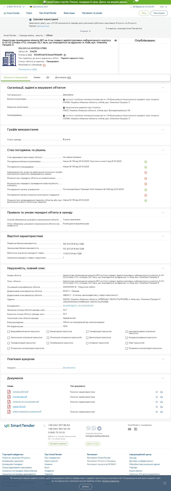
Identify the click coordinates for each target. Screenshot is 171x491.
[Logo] (11, 13)
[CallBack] (58, 444)
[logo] (19, 425)
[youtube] (129, 430)
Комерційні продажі (12, 464)
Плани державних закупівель (17, 467)
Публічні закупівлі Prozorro (16, 458)
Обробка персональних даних (144, 464)
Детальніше (43, 26)
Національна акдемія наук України (82, 107)
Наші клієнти (51, 461)
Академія (49, 471)
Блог (47, 467)
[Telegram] (99, 429)
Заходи (133, 458)
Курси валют (135, 471)
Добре (85, 486)
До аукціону (69, 368)
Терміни (49, 474)
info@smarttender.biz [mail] (97, 436)
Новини (48, 464)
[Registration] (159, 13)
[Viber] (88, 429)
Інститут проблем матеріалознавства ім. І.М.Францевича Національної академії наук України (111, 99)
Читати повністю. (110, 481)
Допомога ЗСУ (39, 7)
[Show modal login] (143, 13)
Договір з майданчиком (141, 461)
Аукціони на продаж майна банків (19, 471)
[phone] (59, 425)
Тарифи (133, 467)
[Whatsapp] (93, 430)
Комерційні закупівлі (12, 461)
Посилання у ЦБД (27, 69)
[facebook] (135, 430)
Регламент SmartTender (99, 458)
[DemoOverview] (93, 444)
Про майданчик (52, 458)
